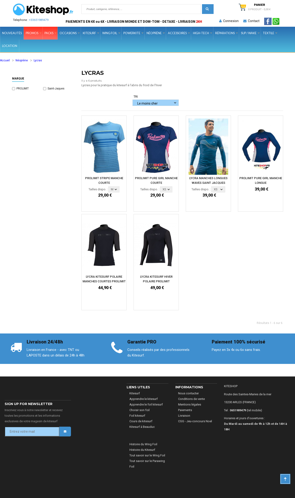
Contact (251, 21)
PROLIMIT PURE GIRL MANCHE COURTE (156, 180)
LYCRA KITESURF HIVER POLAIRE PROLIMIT (156, 279)
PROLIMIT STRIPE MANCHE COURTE (104, 180)
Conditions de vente (191, 399)
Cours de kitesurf (140, 421)
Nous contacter (188, 393)
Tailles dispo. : (98, 189)
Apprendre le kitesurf (143, 399)
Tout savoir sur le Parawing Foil (147, 463)
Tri (136, 96)
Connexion (229, 21)
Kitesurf (134, 393)
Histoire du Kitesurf (142, 450)
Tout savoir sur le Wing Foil (147, 455)
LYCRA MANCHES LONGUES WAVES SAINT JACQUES (208, 180)
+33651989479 (38, 20)
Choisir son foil (139, 410)
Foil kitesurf (137, 415)
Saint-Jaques (56, 88)
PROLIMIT (22, 88)
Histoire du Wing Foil (143, 444)
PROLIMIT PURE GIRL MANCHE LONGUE (260, 180)
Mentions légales (189, 404)
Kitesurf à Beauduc (142, 427)
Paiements (185, 410)
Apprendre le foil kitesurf (146, 404)
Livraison (184, 415)
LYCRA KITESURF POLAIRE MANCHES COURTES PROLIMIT (104, 279)
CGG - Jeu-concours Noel (195, 421)
